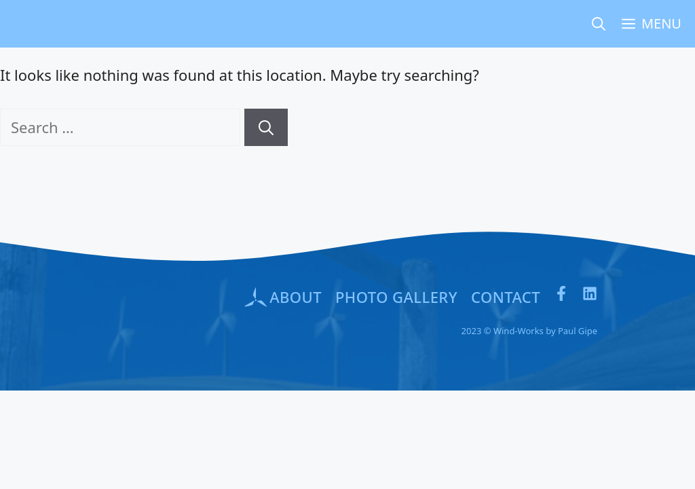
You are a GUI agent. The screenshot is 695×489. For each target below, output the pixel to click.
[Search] (266, 127)
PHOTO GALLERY (396, 297)
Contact (505, 297)
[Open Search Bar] (599, 24)
